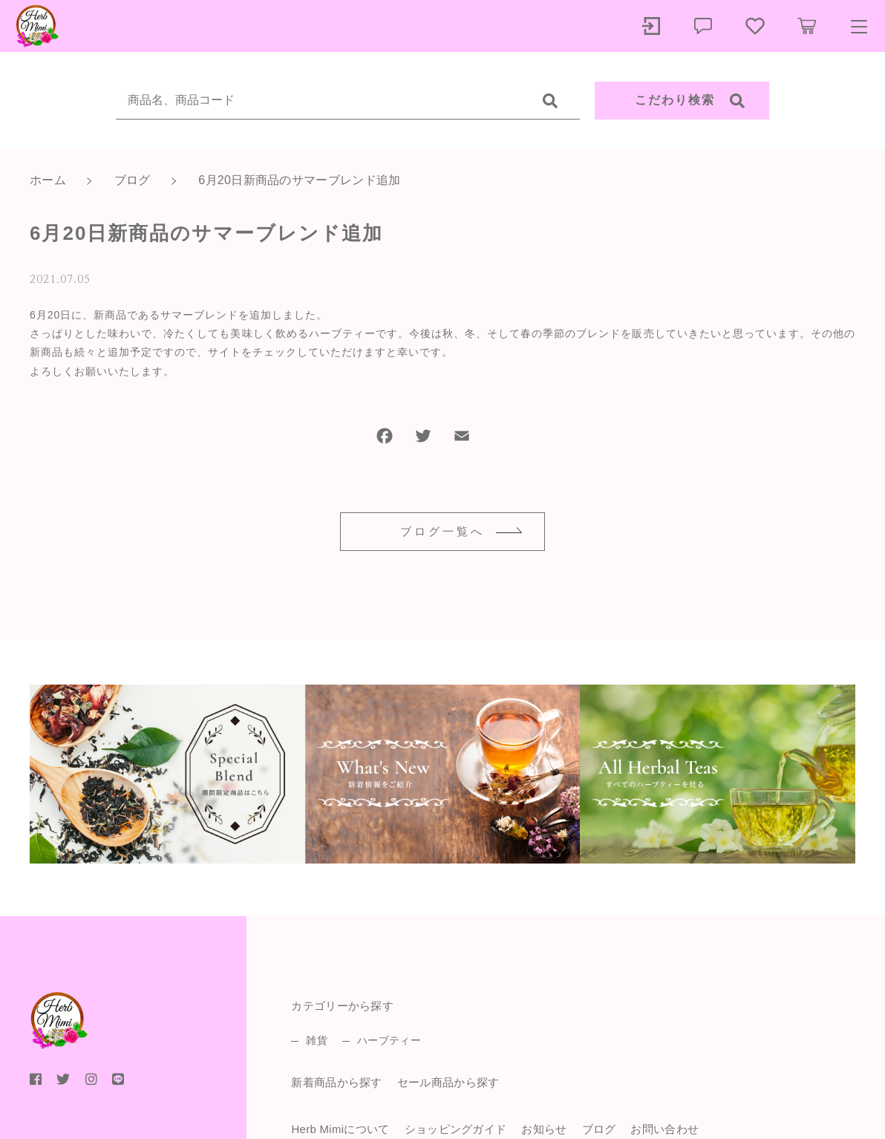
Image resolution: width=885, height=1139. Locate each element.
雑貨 (316, 1040)
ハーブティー (389, 1040)
